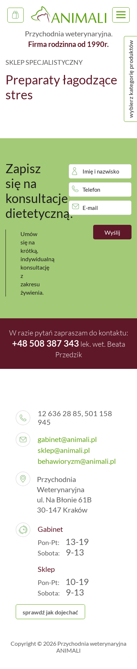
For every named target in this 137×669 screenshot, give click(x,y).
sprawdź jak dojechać (50, 612)
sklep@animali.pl (64, 450)
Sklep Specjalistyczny (18, 17)
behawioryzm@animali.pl (77, 461)
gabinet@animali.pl (67, 439)
